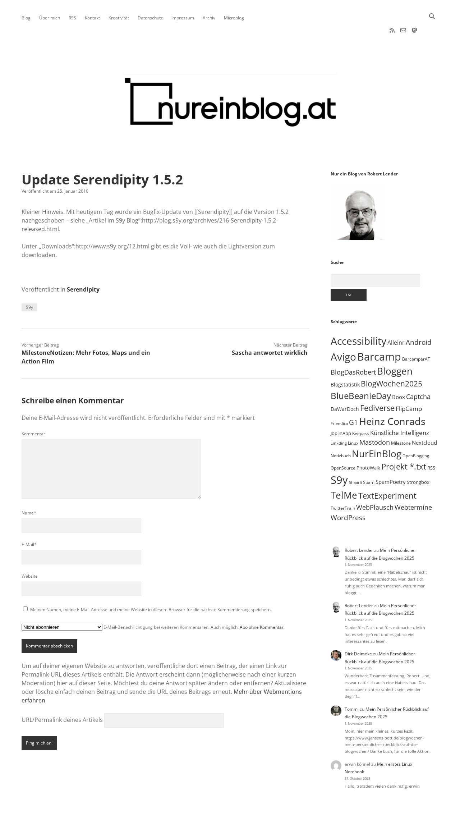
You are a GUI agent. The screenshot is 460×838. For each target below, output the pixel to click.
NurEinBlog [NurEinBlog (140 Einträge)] (376, 430)
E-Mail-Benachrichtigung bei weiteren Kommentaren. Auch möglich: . (153, 604)
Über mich (49, 18)
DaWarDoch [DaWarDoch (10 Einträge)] (345, 386)
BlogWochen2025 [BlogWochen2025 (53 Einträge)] (391, 360)
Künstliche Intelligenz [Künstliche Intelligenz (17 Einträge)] (399, 410)
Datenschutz (150, 18)
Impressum (182, 18)
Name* (29, 490)
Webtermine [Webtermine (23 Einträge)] (413, 484)
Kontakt (92, 18)
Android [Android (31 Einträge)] (419, 319)
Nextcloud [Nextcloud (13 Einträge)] (424, 419)
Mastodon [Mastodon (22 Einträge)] (374, 419)
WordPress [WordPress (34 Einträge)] (348, 494)
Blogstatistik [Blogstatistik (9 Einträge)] (345, 361)
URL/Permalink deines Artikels (62, 697)
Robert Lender (359, 527)
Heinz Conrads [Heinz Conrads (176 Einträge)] (392, 398)
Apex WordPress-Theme (207, 830)
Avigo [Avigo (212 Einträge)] (343, 333)
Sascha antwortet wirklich (270, 330)
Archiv (209, 18)
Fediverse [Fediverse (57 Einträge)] (377, 385)
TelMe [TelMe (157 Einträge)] (344, 472)
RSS (72, 18)
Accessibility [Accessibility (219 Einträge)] (358, 318)
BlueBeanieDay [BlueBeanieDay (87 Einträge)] (361, 373)
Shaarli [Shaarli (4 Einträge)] (355, 459)
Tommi (352, 686)
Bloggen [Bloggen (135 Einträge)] (395, 348)
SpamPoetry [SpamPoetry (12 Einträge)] (391, 458)
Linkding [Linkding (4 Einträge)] (339, 420)
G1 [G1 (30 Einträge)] (353, 399)
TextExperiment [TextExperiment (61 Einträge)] (387, 472)
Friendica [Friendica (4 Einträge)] (339, 400)
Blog (26, 18)
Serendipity (83, 266)
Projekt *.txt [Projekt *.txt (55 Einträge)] (403, 443)
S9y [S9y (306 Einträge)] (339, 457)
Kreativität (119, 18)
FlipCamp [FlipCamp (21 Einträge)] (409, 385)
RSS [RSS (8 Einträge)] (431, 444)
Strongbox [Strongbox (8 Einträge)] (418, 459)
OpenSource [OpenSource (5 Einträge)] (343, 445)
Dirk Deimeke (358, 631)
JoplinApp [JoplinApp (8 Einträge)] (341, 410)
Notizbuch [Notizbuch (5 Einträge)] (341, 432)
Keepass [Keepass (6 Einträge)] (360, 410)
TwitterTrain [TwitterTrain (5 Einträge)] (343, 485)
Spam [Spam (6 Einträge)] (368, 459)
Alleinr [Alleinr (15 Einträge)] (396, 320)
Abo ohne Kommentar (262, 604)
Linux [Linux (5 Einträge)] (353, 420)
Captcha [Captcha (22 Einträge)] (418, 373)
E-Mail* (29, 521)
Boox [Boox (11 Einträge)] (398, 373)
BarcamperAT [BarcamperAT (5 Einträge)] (416, 336)
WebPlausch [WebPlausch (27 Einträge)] (375, 484)
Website (30, 553)
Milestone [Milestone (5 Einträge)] (401, 420)
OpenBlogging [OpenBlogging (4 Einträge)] (415, 432)
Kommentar (33, 411)
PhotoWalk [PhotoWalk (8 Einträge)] (368, 444)
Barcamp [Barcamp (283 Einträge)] (379, 333)
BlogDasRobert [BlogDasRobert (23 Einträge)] (353, 349)
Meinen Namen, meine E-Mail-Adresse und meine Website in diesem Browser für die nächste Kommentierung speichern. (151, 586)
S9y (29, 284)
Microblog (234, 18)
